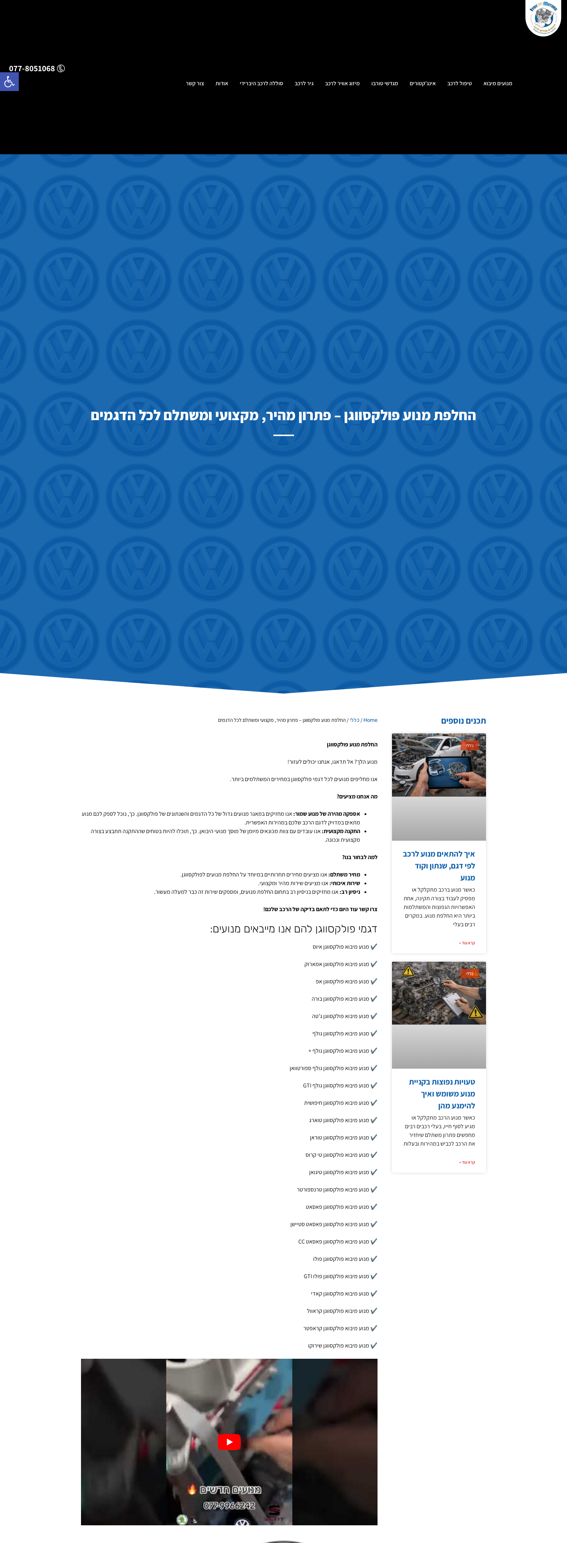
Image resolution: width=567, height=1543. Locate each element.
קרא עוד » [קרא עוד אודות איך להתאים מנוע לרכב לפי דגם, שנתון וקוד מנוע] (467, 942)
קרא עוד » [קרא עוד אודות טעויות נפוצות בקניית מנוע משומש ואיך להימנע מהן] (467, 1162)
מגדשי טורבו (384, 85)
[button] (9, 81)
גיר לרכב (304, 85)
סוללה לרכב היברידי (261, 85)
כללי (354, 720)
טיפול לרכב (459, 85)
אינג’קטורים (423, 85)
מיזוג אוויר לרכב (342, 85)
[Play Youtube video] (229, 1442)
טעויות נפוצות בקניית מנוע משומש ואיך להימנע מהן (442, 1094)
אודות (222, 85)
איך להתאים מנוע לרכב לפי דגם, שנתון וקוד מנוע (439, 866)
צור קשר (195, 85)
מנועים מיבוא (497, 85)
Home (370, 720)
